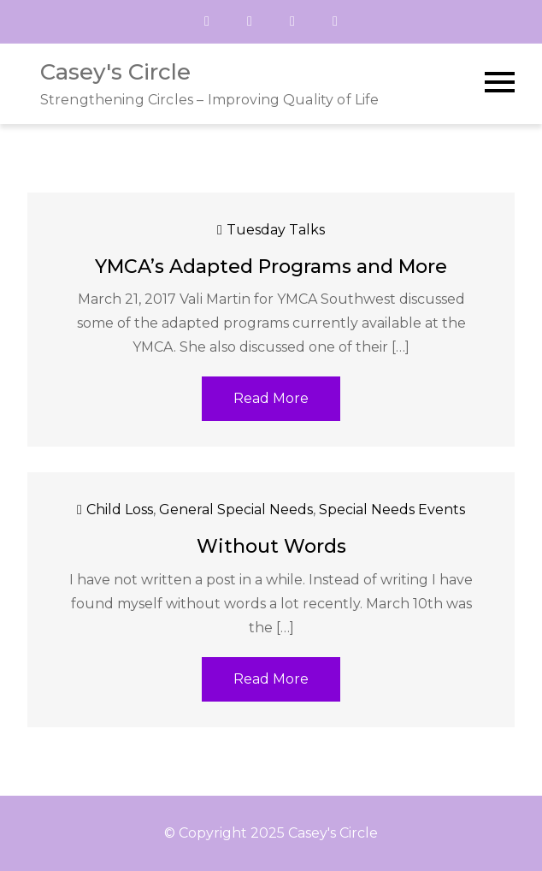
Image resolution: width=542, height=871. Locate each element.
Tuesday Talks (276, 230)
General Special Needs (236, 509)
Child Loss (119, 509)
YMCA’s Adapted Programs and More (271, 266)
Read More (271, 398)
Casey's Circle (115, 72)
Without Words (271, 546)
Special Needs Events (392, 509)
